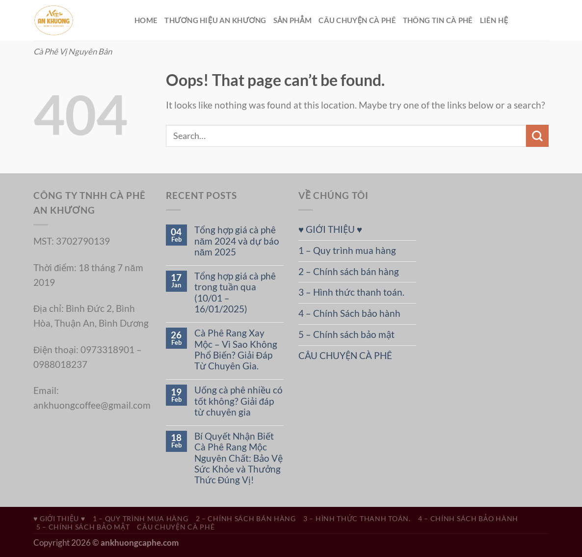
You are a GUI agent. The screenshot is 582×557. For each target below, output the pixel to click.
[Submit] (537, 136)
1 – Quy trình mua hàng (347, 250)
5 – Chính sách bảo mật (346, 334)
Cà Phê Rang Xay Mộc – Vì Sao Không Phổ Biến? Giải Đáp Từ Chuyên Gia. (235, 349)
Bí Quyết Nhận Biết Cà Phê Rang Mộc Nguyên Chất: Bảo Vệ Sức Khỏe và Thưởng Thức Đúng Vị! (238, 458)
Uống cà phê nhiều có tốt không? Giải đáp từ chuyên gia (238, 401)
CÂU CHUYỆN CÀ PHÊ (357, 20)
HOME (146, 20)
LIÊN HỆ (494, 20)
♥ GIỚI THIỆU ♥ (330, 229)
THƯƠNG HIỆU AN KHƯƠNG (215, 20)
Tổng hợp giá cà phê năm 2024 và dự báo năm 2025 (236, 240)
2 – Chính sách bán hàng (348, 271)
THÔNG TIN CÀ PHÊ (438, 20)
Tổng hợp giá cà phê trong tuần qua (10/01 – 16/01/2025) (235, 292)
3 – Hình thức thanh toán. (351, 292)
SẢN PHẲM (292, 20)
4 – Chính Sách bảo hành (349, 313)
